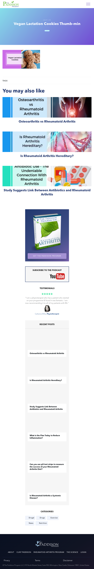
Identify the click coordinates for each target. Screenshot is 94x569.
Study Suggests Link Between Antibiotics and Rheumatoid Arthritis (47, 184)
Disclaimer (67, 560)
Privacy (7, 560)
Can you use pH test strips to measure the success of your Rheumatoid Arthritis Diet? (47, 467)
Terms (37, 560)
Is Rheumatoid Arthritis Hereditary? (47, 147)
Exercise (54, 518)
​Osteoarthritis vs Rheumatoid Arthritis (47, 113)
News (31, 523)
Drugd (31, 518)
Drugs (42, 518)
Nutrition (43, 523)
